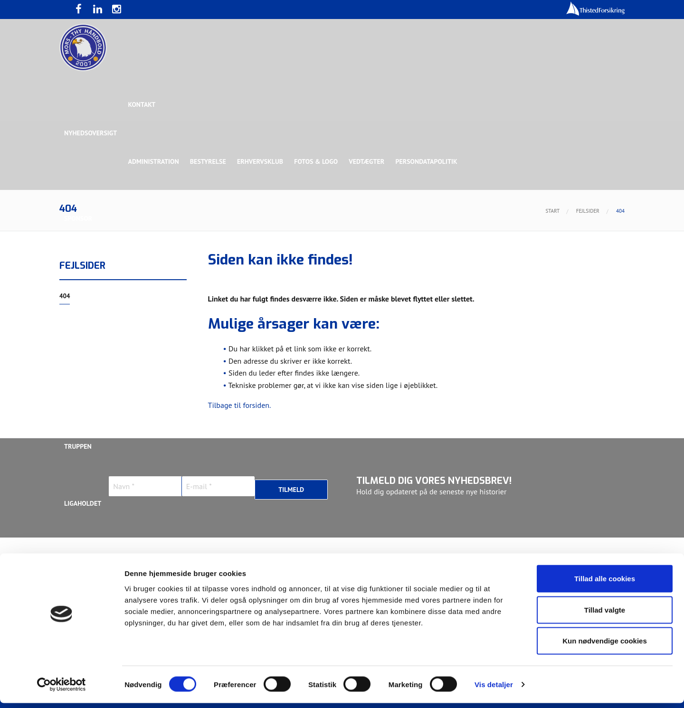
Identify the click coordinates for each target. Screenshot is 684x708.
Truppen (78, 446)
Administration (154, 161)
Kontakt (142, 104)
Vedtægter (369, 161)
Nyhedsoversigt (90, 133)
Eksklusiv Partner (205, 275)
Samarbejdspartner (280, 275)
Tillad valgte (604, 615)
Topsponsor (144, 275)
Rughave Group (89, 332)
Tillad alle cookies (604, 583)
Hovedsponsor (88, 275)
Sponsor (78, 218)
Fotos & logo (318, 161)
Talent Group (147, 332)
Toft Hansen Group (528, 275)
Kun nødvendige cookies (604, 646)
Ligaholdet (82, 503)
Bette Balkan (86, 389)
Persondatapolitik (429, 161)
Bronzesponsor (459, 275)
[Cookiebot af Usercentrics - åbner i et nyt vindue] (61, 689)
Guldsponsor (346, 275)
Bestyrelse (209, 161)
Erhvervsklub (261, 161)
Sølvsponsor (401, 275)
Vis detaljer (494, 689)
